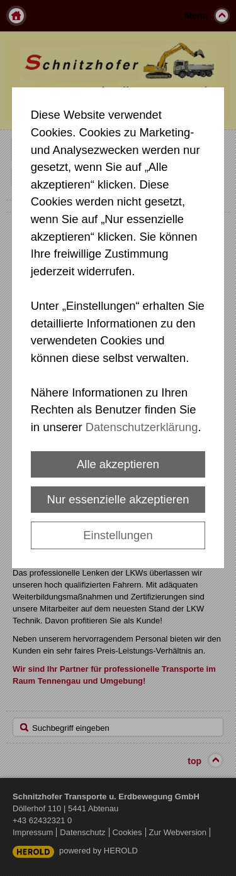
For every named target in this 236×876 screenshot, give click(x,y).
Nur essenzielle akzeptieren (118, 499)
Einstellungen (117, 535)
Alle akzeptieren (118, 464)
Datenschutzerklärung (142, 427)
